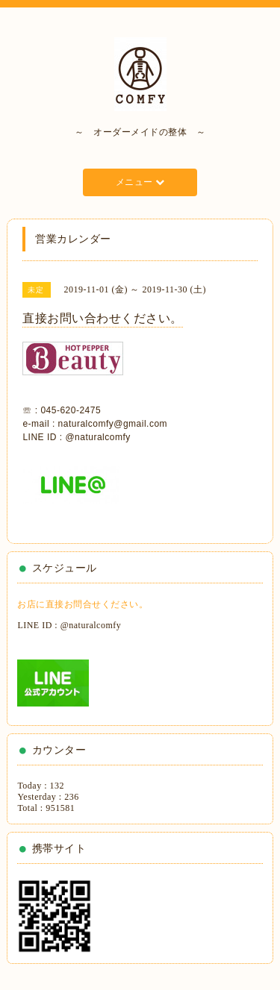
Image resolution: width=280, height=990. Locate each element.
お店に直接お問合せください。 (82, 604)
